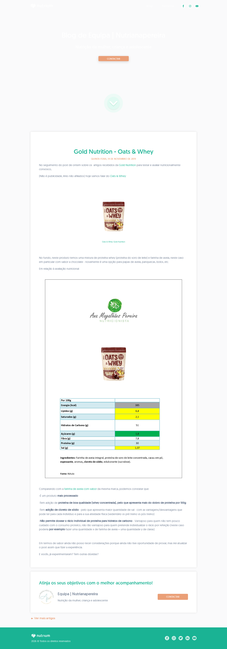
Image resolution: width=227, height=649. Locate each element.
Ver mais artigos (42, 618)
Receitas (168, 6)
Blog (149, 6)
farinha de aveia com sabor (80, 489)
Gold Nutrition (127, 165)
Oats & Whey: (118, 176)
